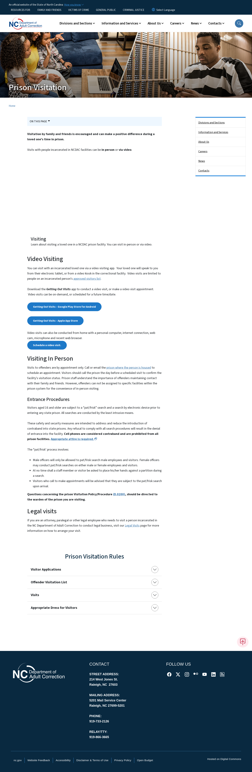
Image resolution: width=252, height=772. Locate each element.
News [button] (195, 23)
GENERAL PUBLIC (106, 10)
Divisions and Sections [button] (75, 23)
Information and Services (213, 132)
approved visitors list (87, 279)
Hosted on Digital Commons (224, 758)
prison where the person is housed (128, 367)
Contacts (203, 171)
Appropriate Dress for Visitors (54, 607)
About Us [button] (154, 23)
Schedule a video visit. (47, 345)
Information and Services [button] (120, 23)
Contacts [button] (215, 23)
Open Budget (145, 760)
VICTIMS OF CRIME (78, 10)
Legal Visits (132, 525)
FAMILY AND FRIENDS (49, 10)
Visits (35, 595)
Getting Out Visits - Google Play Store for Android (64, 307)
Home (12, 106)
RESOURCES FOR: (20, 10)
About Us (203, 142)
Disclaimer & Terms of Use (92, 760)
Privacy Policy (122, 760)
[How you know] (74, 4)
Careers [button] (175, 23)
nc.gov (18, 760)
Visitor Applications (46, 569)
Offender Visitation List (49, 582)
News (201, 161)
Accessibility (63, 760)
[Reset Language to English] (153, 10)
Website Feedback (38, 760)
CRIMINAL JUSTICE (133, 10)
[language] (165, 10)
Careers (202, 151)
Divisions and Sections (211, 123)
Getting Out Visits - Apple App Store (55, 321)
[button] (239, 23)
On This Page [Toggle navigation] (38, 121)
